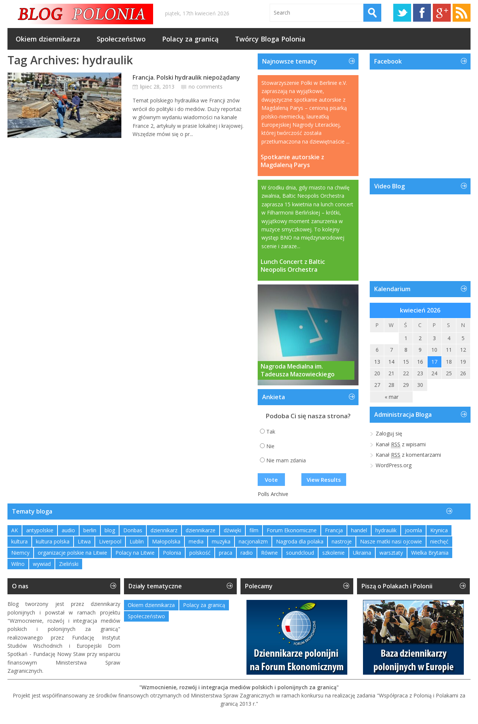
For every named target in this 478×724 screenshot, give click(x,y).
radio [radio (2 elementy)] (246, 552)
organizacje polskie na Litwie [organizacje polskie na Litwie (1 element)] (72, 552)
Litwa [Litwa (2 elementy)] (84, 541)
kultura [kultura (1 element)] (19, 541)
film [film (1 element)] (253, 530)
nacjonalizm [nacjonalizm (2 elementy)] (253, 541)
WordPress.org (394, 465)
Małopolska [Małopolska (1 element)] (166, 541)
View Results (324, 479)
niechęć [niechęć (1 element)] (439, 541)
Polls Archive (273, 493)
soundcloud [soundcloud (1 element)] (300, 552)
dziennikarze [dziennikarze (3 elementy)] (200, 530)
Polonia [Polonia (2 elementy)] (172, 552)
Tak (270, 431)
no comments (206, 86)
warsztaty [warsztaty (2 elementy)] (391, 552)
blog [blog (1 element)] (110, 530)
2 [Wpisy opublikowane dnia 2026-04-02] (420, 338)
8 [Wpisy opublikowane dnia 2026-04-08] (405, 349)
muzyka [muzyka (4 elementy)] (221, 541)
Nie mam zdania (286, 460)
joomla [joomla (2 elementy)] (413, 530)
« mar (391, 396)
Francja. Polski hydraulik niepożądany (186, 77)
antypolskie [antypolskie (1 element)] (39, 530)
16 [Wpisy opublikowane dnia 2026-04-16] (420, 361)
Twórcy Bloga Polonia (270, 38)
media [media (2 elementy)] (196, 541)
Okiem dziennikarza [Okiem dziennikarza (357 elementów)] (151, 605)
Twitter (402, 13)
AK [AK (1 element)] (14, 530)
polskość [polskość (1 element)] (200, 552)
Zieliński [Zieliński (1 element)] (68, 563)
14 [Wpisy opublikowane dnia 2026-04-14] (391, 361)
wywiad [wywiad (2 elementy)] (42, 563)
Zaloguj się (389, 433)
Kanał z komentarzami (408, 455)
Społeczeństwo (121, 38)
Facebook (422, 13)
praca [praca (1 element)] (225, 552)
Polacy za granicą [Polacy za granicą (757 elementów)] (204, 605)
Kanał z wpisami (401, 444)
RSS (462, 13)
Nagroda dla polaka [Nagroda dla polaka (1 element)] (299, 541)
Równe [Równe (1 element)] (269, 552)
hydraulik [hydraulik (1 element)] (386, 530)
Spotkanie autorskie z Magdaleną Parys (292, 161)
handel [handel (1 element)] (359, 530)
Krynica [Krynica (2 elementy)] (439, 530)
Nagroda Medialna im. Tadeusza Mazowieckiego (298, 370)
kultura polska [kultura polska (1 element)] (52, 541)
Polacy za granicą (190, 38)
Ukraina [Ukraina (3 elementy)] (362, 552)
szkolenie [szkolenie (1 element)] (333, 552)
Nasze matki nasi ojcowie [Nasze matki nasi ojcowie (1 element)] (391, 541)
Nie (270, 446)
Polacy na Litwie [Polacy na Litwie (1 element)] (135, 552)
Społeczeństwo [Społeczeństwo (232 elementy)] (146, 616)
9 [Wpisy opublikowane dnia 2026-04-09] (420, 349)
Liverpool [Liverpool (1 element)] (110, 541)
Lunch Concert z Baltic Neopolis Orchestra (293, 266)
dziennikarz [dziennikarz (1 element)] (163, 530)
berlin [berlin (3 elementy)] (89, 530)
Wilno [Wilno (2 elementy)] (18, 563)
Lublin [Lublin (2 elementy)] (137, 541)
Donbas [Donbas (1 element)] (132, 530)
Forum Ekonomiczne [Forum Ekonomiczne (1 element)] (292, 530)
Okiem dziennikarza (48, 38)
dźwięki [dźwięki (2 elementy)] (232, 530)
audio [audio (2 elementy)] (68, 530)
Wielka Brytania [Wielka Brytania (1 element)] (429, 552)
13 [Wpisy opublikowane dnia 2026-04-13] (377, 361)
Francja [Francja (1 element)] (334, 530)
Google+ (442, 13)
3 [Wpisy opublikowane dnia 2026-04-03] (434, 338)
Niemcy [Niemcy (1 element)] (20, 552)
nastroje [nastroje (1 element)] (342, 541)
